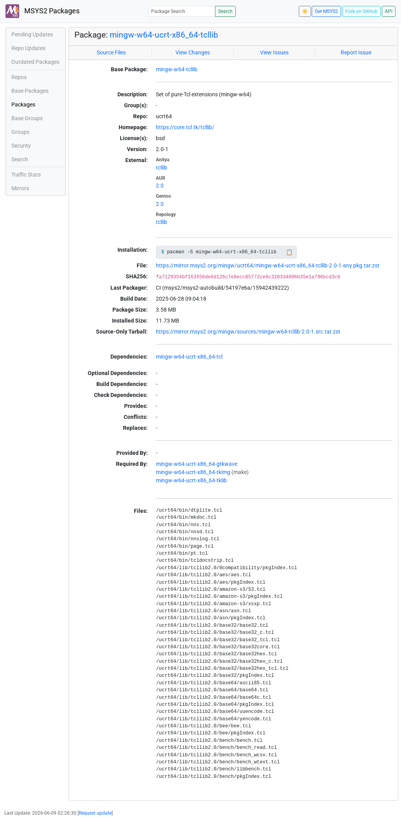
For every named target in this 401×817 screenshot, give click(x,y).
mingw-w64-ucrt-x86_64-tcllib (164, 35)
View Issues (274, 52)
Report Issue (356, 52)
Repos (19, 77)
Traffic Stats (26, 174)
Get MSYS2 (326, 11)
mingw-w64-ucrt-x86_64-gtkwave (196, 464)
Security (21, 145)
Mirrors (20, 188)
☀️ (305, 11)
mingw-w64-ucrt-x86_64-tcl (189, 356)
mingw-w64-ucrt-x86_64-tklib (191, 480)
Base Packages (30, 91)
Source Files (111, 52)
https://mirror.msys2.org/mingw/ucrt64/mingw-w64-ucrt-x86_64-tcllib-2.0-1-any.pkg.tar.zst (267, 265)
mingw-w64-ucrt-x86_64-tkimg (193, 472)
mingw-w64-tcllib (176, 69)
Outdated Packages (35, 62)
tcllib (161, 167)
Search (225, 11)
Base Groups (27, 118)
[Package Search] (181, 11)
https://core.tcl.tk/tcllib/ (185, 127)
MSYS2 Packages (42, 11)
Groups (20, 132)
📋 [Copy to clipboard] (289, 252)
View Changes (192, 52)
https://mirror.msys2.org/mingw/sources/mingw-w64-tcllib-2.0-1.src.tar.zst (248, 331)
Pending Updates (32, 34)
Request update (95, 813)
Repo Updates (28, 48)
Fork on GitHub (361, 11)
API (388, 11)
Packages (23, 104)
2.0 (160, 185)
